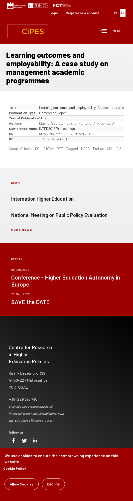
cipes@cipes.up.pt (37, 420)
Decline (53, 485)
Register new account (82, 13)
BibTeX (48, 148)
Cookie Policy (14, 469)
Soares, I (58, 123)
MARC (85, 148)
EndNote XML (103, 148)
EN (122, 13)
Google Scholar (20, 148)
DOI (37, 148)
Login (53, 13)
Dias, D (44, 123)
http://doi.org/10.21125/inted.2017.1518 (69, 134)
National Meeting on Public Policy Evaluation (59, 215)
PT (116, 13)
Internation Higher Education (42, 199)
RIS (119, 148)
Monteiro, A (87, 123)
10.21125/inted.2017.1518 (57, 139)
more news (21, 229)
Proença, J (105, 123)
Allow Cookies (21, 485)
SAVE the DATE (30, 301)
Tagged (72, 148)
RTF (60, 148)
